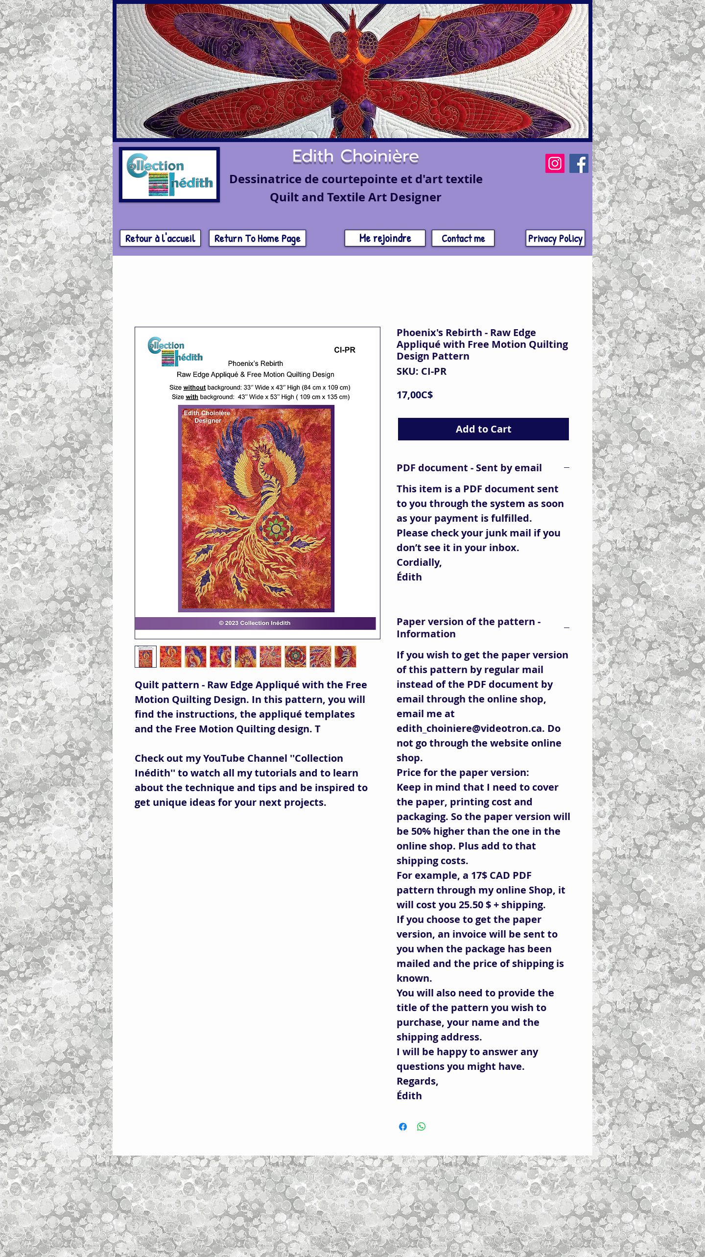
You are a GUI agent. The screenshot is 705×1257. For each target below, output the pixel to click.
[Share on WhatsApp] (421, 1127)
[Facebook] (578, 163)
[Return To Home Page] (257, 238)
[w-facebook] (555, 1163)
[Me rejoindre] (385, 238)
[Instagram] (554, 163)
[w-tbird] (565, 1163)
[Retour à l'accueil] (160, 238)
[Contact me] (463, 238)
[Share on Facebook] (403, 1127)
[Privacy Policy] (555, 238)
